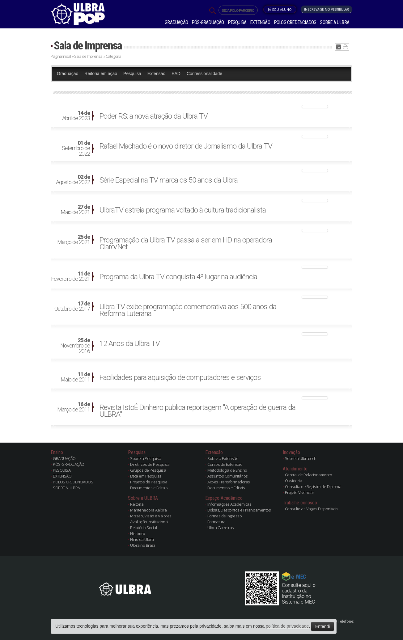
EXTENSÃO (260, 22)
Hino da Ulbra (142, 539)
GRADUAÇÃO (176, 22)
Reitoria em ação (100, 73)
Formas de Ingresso (224, 516)
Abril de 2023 (76, 116)
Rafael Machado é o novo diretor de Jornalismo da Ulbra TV (186, 146)
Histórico (137, 533)
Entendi (322, 626)
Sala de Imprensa (88, 45)
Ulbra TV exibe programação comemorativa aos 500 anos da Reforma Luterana (188, 310)
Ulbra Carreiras (220, 527)
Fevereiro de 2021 (70, 276)
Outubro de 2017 (72, 306)
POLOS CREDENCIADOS (295, 22)
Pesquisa (132, 73)
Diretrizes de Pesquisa (149, 464)
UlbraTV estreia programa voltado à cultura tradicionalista (183, 210)
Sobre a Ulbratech (300, 458)
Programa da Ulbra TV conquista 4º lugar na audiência (178, 276)
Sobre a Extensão (222, 458)
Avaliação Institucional (149, 521)
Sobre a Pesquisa (145, 458)
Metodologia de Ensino (227, 470)
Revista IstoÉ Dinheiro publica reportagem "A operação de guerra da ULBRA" (197, 411)
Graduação (67, 73)
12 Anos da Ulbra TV (130, 343)
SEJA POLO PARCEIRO (238, 10)
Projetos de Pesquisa (148, 482)
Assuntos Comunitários (227, 476)
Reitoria (136, 504)
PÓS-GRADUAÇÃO (208, 22)
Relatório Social (143, 527)
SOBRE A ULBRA (334, 22)
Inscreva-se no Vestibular (326, 9)
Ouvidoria (293, 480)
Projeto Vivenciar (299, 492)
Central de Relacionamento (308, 475)
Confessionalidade (204, 73)
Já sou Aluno (280, 9)
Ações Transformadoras (228, 482)
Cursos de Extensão (224, 464)
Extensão (156, 73)
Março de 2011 (73, 407)
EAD (176, 73)
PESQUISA (237, 22)
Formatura (216, 521)
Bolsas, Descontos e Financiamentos (239, 510)
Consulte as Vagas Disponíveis (311, 509)
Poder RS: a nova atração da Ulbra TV (154, 116)
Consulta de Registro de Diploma (313, 486)
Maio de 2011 (75, 377)
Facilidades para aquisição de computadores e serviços (180, 377)
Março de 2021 (73, 239)
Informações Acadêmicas (229, 504)
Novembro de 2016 (75, 346)
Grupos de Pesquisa (148, 470)
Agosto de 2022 (73, 180)
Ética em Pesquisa (146, 476)
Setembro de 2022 (76, 149)
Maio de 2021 (75, 209)
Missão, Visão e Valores (151, 516)
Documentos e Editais (149, 488)
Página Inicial (61, 56)
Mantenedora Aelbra (148, 510)
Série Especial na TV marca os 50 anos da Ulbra (169, 180)
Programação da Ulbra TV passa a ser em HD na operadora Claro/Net (186, 243)
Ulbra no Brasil (142, 545)
